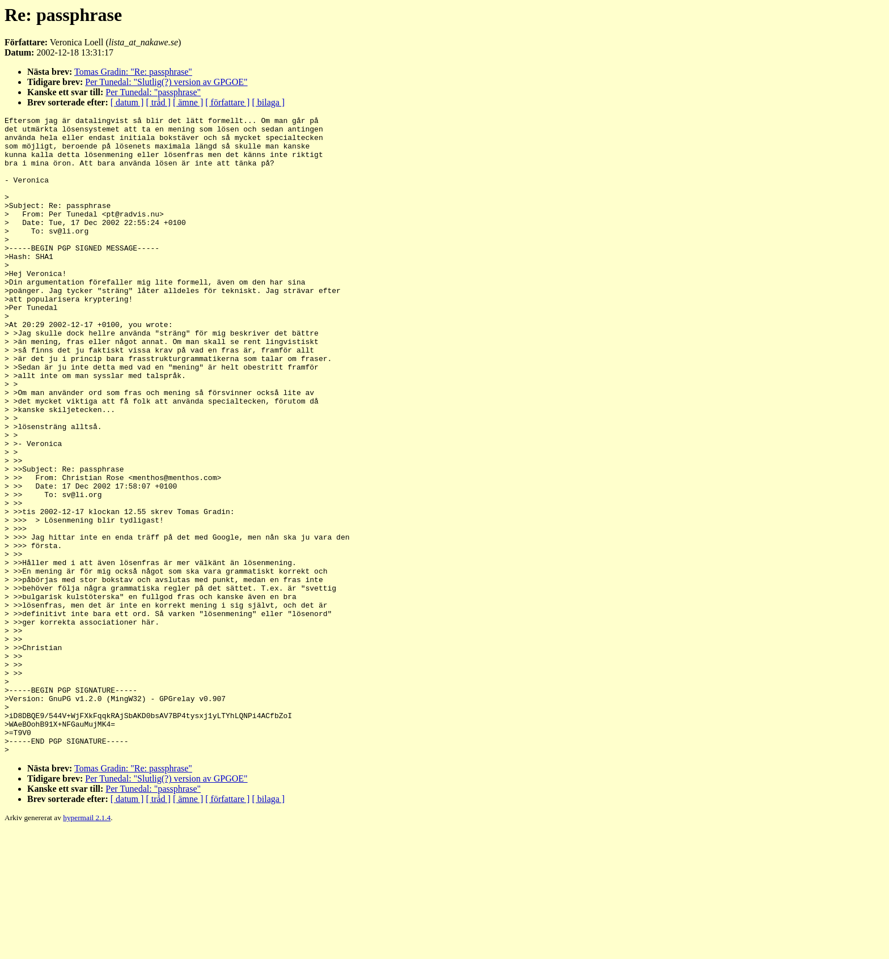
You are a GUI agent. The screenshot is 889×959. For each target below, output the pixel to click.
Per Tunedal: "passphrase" (153, 92)
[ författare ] (227, 102)
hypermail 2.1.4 (87, 945)
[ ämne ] (188, 102)
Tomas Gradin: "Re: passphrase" (133, 72)
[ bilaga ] (268, 102)
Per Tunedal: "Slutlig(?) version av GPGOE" (166, 82)
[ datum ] (127, 102)
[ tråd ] (158, 102)
